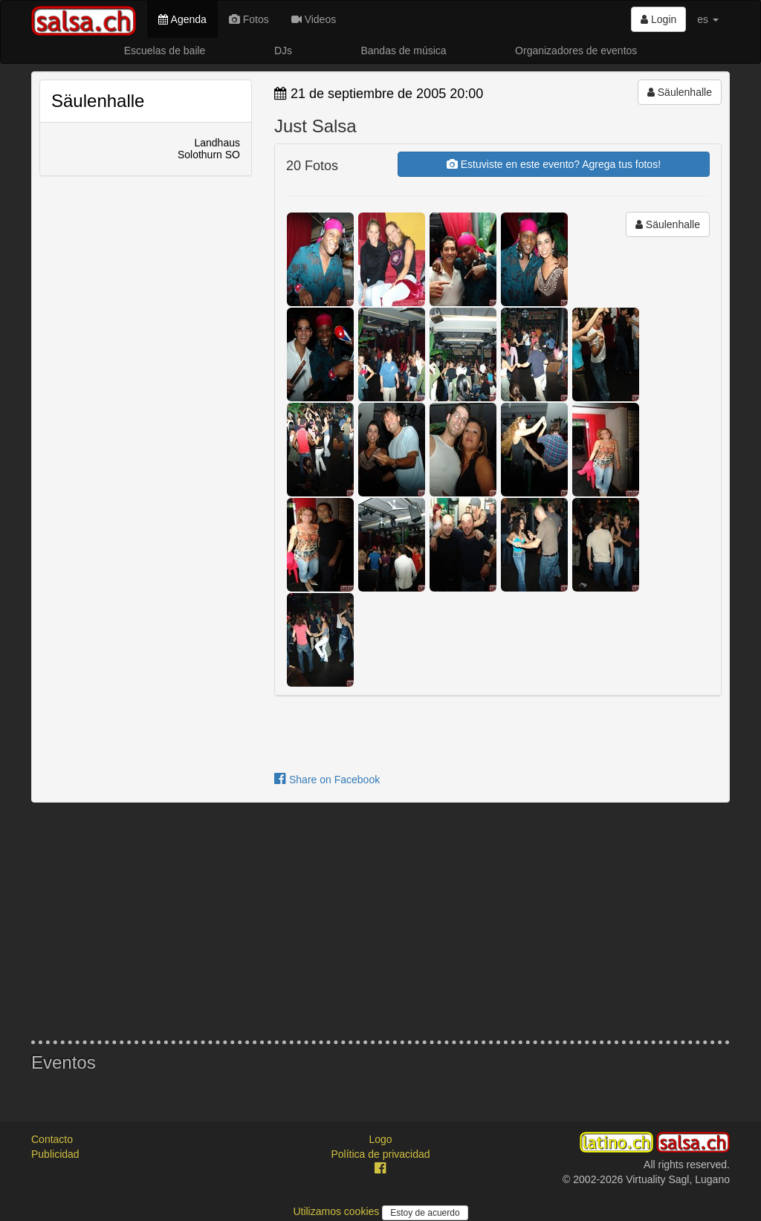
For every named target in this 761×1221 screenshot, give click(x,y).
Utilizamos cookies (337, 1211)
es (708, 19)
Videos (313, 19)
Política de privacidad (380, 1154)
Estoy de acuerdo (424, 1213)
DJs (283, 50)
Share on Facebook (327, 780)
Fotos (249, 19)
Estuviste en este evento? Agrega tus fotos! (554, 164)
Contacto (52, 1139)
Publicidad (55, 1154)
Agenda (182, 19)
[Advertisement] (380, 921)
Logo (380, 1139)
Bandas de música (403, 50)
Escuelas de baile (165, 50)
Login (658, 19)
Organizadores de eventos (576, 50)
